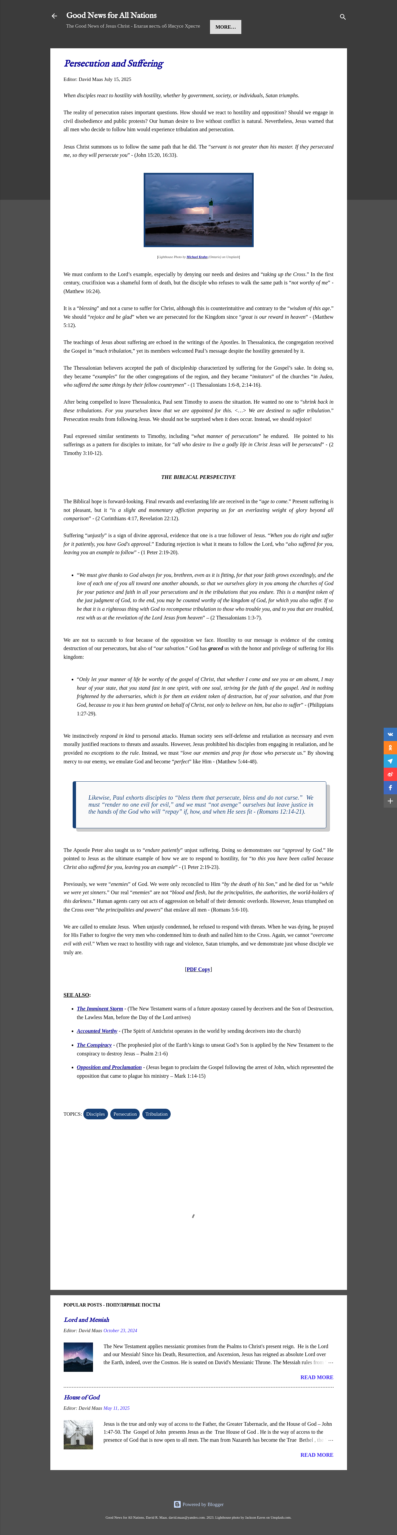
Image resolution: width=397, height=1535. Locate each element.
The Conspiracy (94, 1065)
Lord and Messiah (86, 1340)
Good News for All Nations (111, 16)
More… (252, 47)
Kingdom (175, 47)
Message (138, 47)
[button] (390, 734)
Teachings (215, 47)
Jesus (106, 47)
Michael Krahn (197, 277)
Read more (316, 1397)
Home (80, 47)
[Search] (343, 18)
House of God (81, 1418)
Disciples (95, 1134)
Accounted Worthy (97, 1051)
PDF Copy (198, 989)
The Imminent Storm (100, 1029)
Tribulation (156, 1134)
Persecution (125, 1134)
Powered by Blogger (198, 1504)
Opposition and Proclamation (109, 1087)
